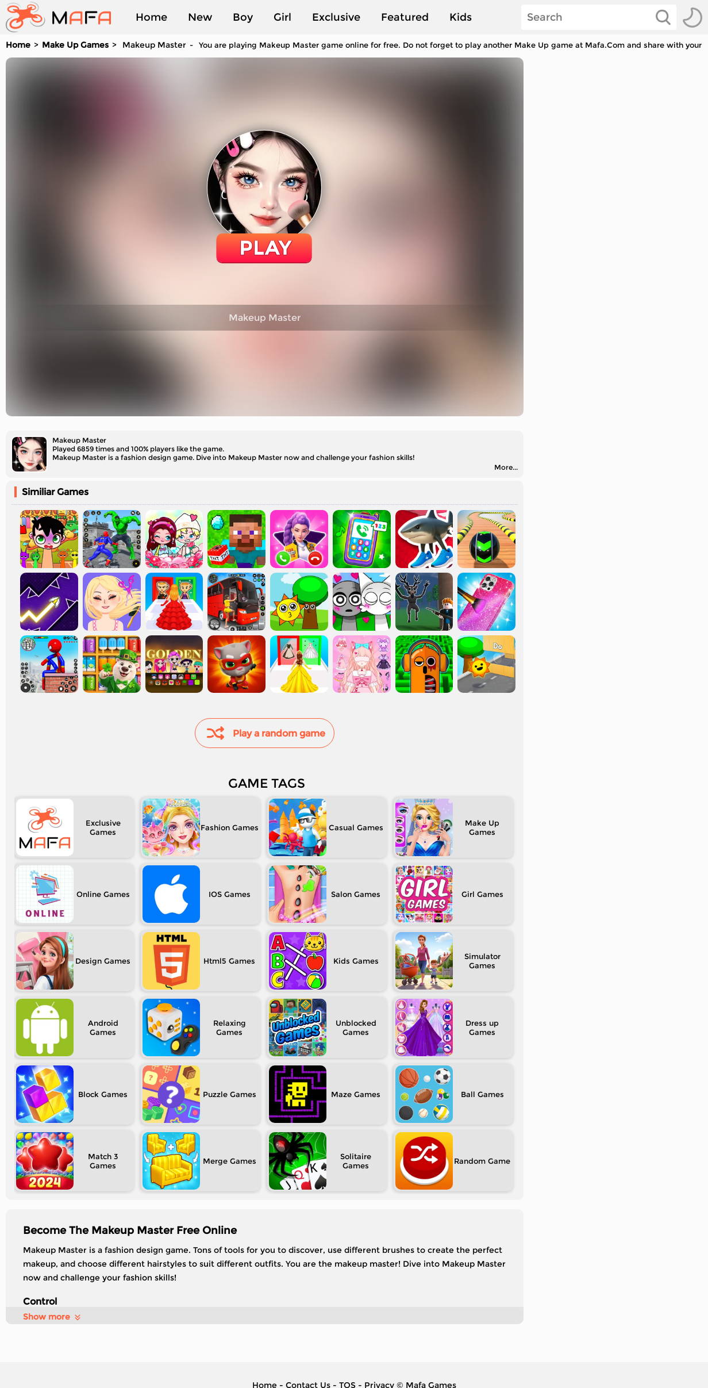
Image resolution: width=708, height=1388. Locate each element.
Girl (282, 17)
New (200, 17)
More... (506, 467)
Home (151, 17)
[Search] (598, 17)
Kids (460, 17)
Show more (52, 1317)
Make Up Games (75, 45)
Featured (405, 17)
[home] (64, 17)
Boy (243, 17)
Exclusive (336, 17)
